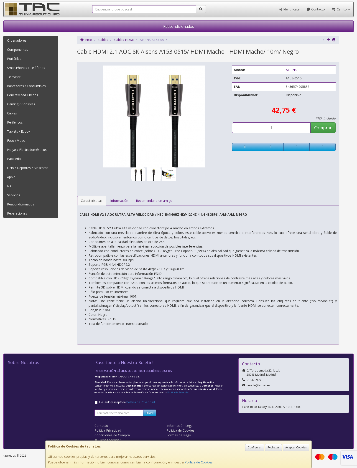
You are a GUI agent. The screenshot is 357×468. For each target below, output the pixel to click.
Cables (12, 113)
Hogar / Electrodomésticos (27, 149)
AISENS (291, 70)
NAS (10, 186)
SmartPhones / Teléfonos (26, 68)
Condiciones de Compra (112, 435)
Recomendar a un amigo (154, 200)
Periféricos (15, 122)
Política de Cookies (199, 462)
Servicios (13, 195)
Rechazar (273, 447)
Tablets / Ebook (18, 131)
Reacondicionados (178, 26)
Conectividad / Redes (22, 95)
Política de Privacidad (178, 392)
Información (119, 200)
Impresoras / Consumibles (26, 86)
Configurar (255, 447)
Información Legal (179, 425)
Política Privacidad (107, 430)
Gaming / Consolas (21, 104)
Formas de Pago (178, 435)
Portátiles (14, 58)
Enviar (149, 413)
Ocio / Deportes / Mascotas (27, 168)
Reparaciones (17, 213)
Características (91, 200)
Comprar (323, 127)
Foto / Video (16, 140)
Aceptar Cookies (296, 447)
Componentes (17, 49)
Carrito (341, 9)
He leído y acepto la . (127, 402)
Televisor (13, 77)
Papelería (14, 159)
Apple (11, 177)
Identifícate (289, 9)
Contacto (315, 9)
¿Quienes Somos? (107, 440)
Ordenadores (16, 40)
